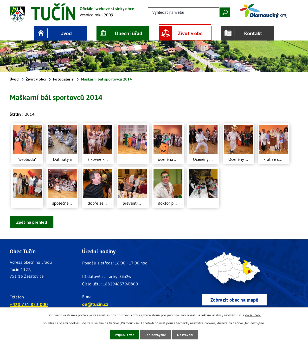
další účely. (253, 315)
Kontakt (253, 33)
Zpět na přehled (31, 222)
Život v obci (191, 33)
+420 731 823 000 (29, 304)
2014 (29, 114)
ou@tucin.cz (95, 304)
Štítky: (16, 114)
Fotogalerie (63, 79)
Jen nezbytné (155, 335)
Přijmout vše (124, 335)
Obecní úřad (128, 33)
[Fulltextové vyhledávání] (183, 12)
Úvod (66, 33)
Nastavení (185, 335)
